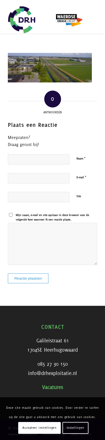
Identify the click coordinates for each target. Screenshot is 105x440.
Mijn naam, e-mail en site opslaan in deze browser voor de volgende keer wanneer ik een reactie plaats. (52, 217)
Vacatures (52, 387)
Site (78, 196)
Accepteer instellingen (39, 427)
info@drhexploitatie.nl (52, 373)
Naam (81, 158)
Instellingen (75, 427)
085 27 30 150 (53, 364)
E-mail (81, 177)
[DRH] (43, 17)
